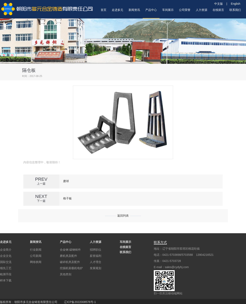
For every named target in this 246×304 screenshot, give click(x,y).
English (235, 3)
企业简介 (5, 249)
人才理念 (95, 262)
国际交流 (5, 262)
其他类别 (65, 274)
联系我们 (125, 252)
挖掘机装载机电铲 (71, 268)
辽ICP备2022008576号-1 (80, 302)
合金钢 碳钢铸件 (70, 249)
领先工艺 (5, 268)
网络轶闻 (35, 262)
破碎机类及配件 (70, 262)
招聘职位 (95, 249)
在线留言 (125, 247)
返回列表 (123, 215)
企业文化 (5, 255)
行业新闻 (35, 249)
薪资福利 (95, 255)
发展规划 (95, 268)
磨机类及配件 (68, 255)
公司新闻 (35, 255)
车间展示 (125, 241)
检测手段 (5, 274)
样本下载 (5, 280)
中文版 (220, 3)
